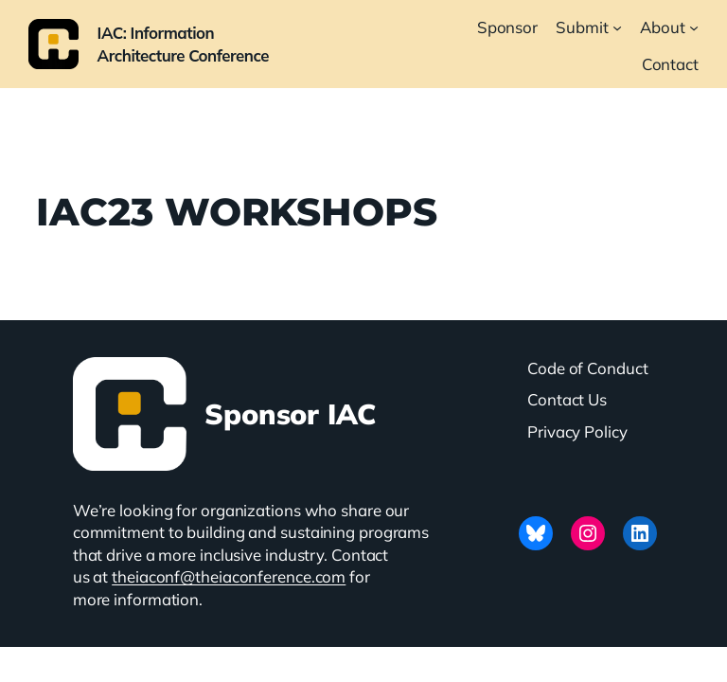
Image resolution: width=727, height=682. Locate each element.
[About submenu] (694, 27)
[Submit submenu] (617, 27)
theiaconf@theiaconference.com (229, 576)
